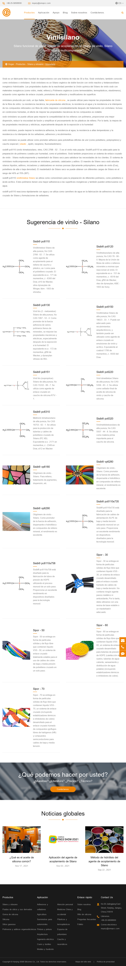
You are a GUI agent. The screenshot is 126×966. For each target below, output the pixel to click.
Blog (65, 12)
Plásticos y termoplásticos (63, 921)
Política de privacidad (106, 962)
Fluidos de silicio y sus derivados (17, 909)
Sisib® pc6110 (41, 241)
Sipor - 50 (38, 630)
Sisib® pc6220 (104, 371)
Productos (29, 12)
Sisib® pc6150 (104, 306)
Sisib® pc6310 (41, 411)
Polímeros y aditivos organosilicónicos (19, 929)
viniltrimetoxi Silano (26, 178)
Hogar (11, 64)
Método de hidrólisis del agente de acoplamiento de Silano (104, 861)
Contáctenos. (98, 12)
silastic (23, 144)
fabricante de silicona (55, 100)
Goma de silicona (10, 914)
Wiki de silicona (84, 914)
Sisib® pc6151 (41, 371)
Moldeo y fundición (45, 949)
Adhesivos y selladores (42, 906)
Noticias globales (63, 813)
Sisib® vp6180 (41, 466)
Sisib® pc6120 (104, 246)
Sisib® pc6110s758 (44, 563)
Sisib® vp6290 (41, 508)
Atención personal (65, 904)
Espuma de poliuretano (62, 931)
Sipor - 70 (38, 688)
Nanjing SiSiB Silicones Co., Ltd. (26, 962)
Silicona (5, 919)
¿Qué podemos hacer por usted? (63, 774)
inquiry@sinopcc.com (41, 3)
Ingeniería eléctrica (45, 939)
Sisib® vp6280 (104, 461)
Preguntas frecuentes (86, 919)
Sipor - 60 (102, 625)
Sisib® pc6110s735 (107, 501)
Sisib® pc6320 (104, 418)
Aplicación (43, 12)
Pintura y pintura (44, 929)
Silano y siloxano (35, 64)
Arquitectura (42, 934)
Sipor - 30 (102, 554)
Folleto (80, 924)
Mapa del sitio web (83, 962)
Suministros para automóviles (44, 921)
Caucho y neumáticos (62, 941)
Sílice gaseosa (8, 924)
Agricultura (41, 914)
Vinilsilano (50, 64)
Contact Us (107, 897)
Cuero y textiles (44, 944)
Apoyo (56, 12)
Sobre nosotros (79, 12)
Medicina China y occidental (65, 911)
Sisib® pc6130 (41, 305)
